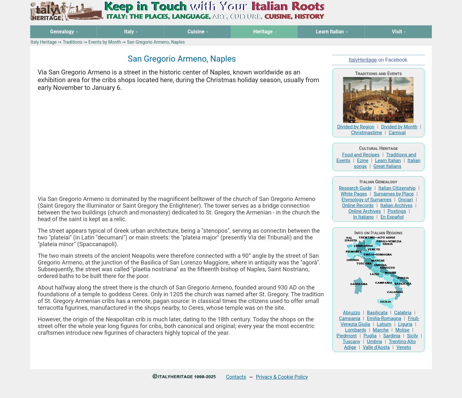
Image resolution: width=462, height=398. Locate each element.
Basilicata (377, 313)
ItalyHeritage (363, 60)
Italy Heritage (44, 42)
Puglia (370, 336)
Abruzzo (351, 313)
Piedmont (347, 336)
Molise (402, 330)
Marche (381, 330)
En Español (392, 217)
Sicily (412, 336)
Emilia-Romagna (384, 318)
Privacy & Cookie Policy (282, 377)
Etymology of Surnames (367, 200)
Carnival (397, 132)
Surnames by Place (394, 194)
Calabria (403, 313)
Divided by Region (355, 127)
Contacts (236, 377)
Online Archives (364, 211)
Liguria (405, 324)
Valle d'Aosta (376, 347)
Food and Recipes (361, 155)
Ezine (362, 160)
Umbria (374, 341)
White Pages (354, 194)
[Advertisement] (182, 143)
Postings (397, 211)
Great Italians (387, 166)
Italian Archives (397, 205)
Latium (384, 324)
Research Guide (355, 188)
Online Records (358, 205)
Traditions (72, 42)
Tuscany (351, 341)
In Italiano (363, 217)
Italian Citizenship (396, 188)
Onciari (405, 200)
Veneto (404, 347)
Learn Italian (388, 160)
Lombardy (355, 330)
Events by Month (104, 42)
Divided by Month (399, 127)
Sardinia (391, 336)
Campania (349, 318)
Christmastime (366, 132)
